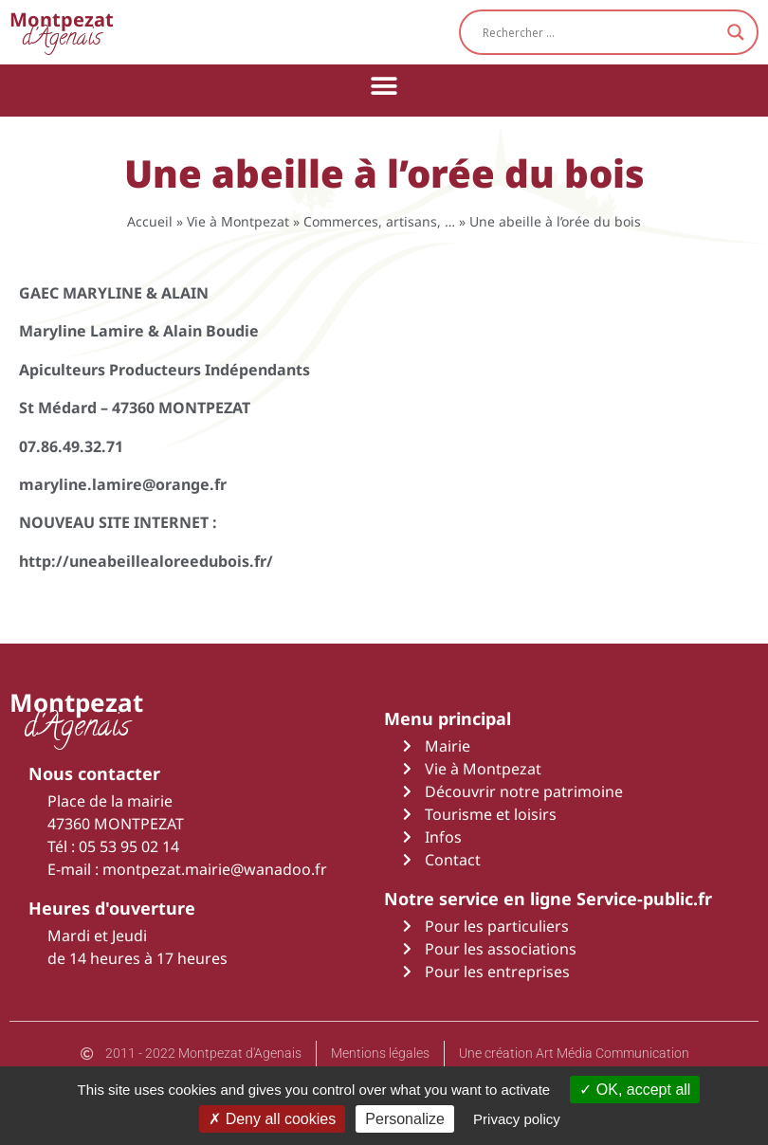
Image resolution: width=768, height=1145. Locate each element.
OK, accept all (634, 1089)
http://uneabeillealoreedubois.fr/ (146, 561)
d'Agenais (61, 32)
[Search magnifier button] (735, 32)
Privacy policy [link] (516, 1119)
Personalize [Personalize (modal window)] (405, 1119)
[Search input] (600, 32)
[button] (384, 85)
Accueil (150, 221)
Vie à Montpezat (238, 221)
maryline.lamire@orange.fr (123, 484)
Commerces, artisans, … (379, 221)
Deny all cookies (272, 1119)
